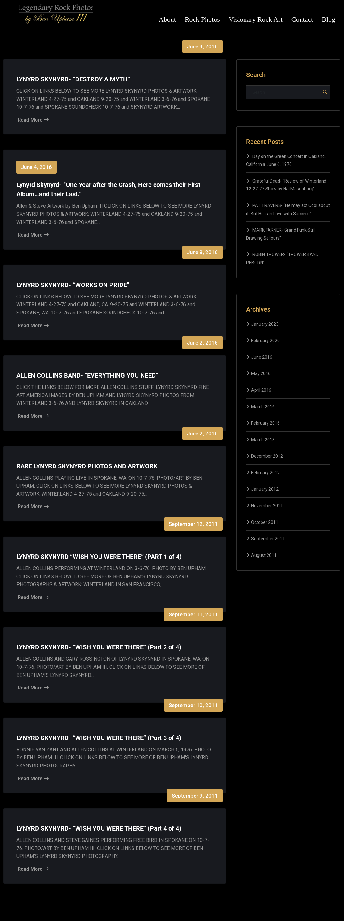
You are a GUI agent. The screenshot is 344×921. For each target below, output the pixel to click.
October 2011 (264, 522)
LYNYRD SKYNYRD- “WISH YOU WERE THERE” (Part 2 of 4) (98, 647)
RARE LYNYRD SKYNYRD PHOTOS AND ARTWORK (87, 466)
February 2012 (265, 472)
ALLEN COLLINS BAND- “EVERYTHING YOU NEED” (87, 375)
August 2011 (264, 555)
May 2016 (261, 373)
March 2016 (263, 406)
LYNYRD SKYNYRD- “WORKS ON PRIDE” (72, 285)
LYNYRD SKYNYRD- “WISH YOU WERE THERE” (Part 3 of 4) (98, 738)
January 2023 (265, 324)
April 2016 (261, 390)
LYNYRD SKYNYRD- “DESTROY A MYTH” (73, 79)
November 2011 (267, 505)
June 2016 (261, 357)
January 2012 (265, 489)
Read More (33, 120)
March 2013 (263, 439)
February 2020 (265, 340)
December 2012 (267, 456)
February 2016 (265, 423)
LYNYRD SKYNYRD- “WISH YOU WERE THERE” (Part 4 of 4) (98, 828)
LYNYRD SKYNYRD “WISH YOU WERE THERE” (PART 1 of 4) (99, 556)
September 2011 (268, 538)
